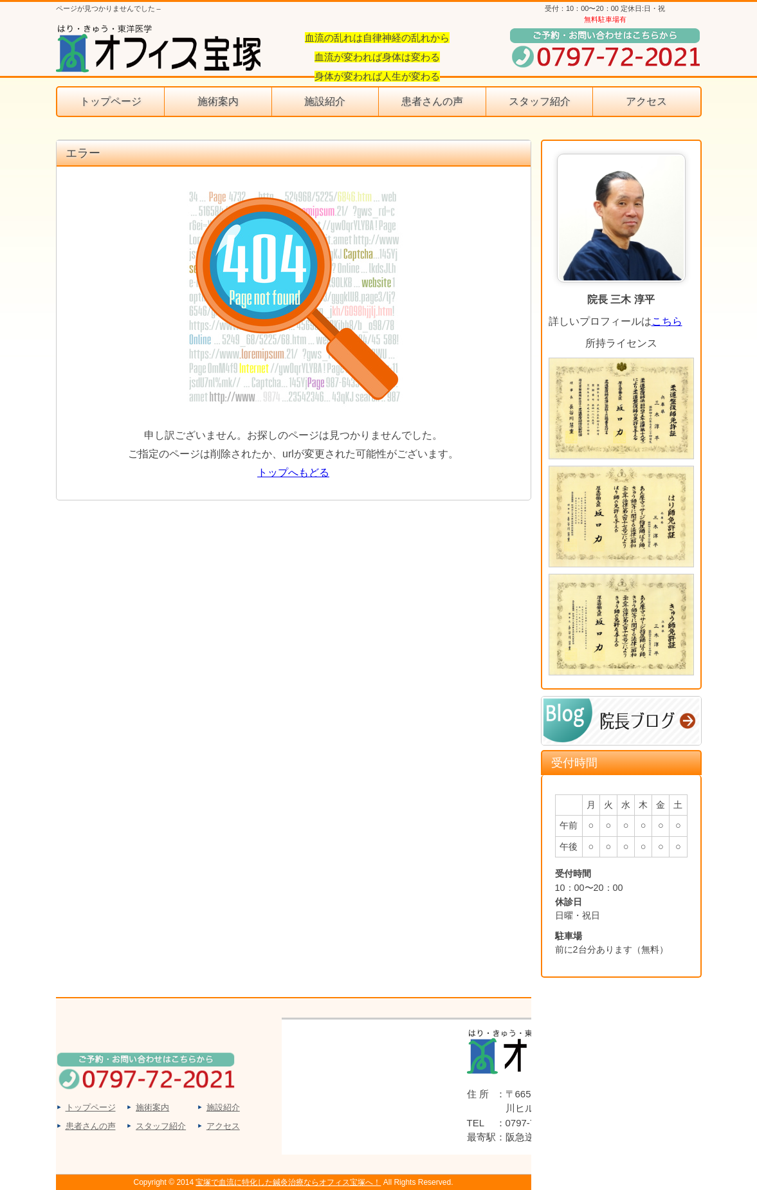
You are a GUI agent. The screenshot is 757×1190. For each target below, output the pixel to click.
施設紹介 (324, 101)
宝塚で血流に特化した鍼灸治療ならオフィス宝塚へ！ (288, 1182)
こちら (667, 321)
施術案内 (218, 101)
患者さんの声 (432, 101)
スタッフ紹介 (539, 101)
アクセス (646, 101)
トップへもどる (293, 472)
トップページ (110, 101)
